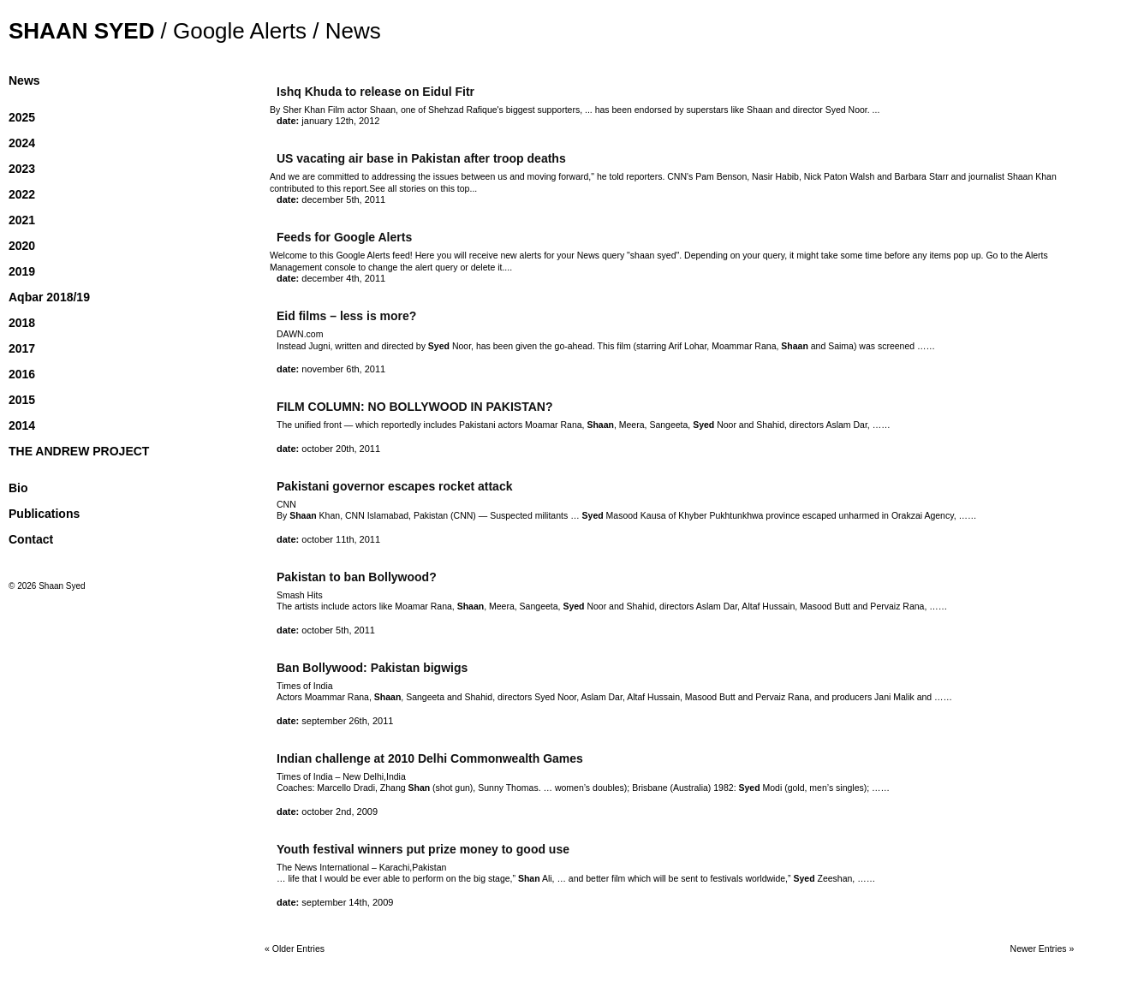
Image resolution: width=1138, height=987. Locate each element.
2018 (22, 323)
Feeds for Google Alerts (344, 237)
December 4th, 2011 (343, 278)
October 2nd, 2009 (339, 811)
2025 (22, 117)
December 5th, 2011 (343, 199)
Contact (31, 539)
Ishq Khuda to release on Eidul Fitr (375, 91)
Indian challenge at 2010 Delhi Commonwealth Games (430, 758)
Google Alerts (240, 31)
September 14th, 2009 (347, 902)
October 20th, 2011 (340, 448)
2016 (22, 374)
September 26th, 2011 (347, 721)
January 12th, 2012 (340, 121)
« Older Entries (295, 948)
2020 (22, 246)
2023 (22, 168)
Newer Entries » (1042, 948)
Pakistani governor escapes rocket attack (394, 486)
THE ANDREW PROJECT (79, 451)
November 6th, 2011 (343, 369)
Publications (44, 513)
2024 (22, 143)
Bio (18, 488)
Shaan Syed (81, 31)
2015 (22, 400)
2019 (22, 271)
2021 (22, 220)
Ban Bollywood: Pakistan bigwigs (372, 668)
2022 (22, 194)
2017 (22, 348)
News (24, 80)
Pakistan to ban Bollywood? (357, 577)
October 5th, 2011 (338, 630)
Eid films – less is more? (346, 316)
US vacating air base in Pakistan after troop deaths (421, 158)
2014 (22, 425)
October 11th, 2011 (340, 539)
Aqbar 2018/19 (49, 297)
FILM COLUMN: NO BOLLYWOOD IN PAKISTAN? (415, 406)
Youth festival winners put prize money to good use (423, 849)
